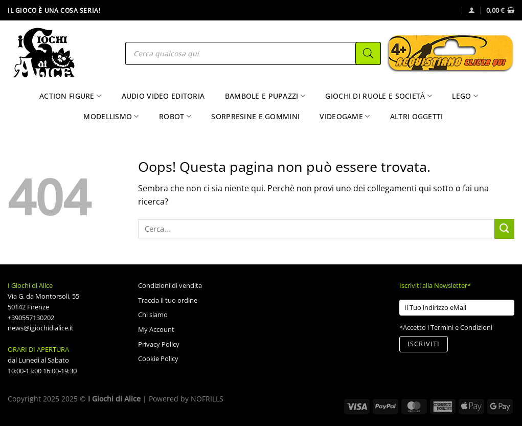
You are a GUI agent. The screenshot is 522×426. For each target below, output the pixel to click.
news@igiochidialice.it (41, 327)
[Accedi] (471, 10)
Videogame (345, 116)
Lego (465, 96)
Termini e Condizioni (461, 327)
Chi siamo (153, 314)
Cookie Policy (158, 358)
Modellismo (111, 116)
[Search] (368, 53)
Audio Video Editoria (163, 96)
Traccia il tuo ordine (167, 300)
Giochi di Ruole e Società (378, 96)
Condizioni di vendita (170, 285)
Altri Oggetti (416, 116)
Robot (175, 116)
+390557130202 (31, 317)
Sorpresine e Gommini (255, 116)
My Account (156, 329)
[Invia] (504, 229)
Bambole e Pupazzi (265, 96)
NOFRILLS (207, 398)
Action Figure (70, 96)
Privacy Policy (158, 344)
